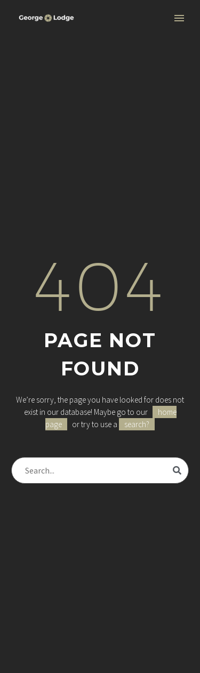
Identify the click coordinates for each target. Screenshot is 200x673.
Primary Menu (179, 18)
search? (136, 424)
